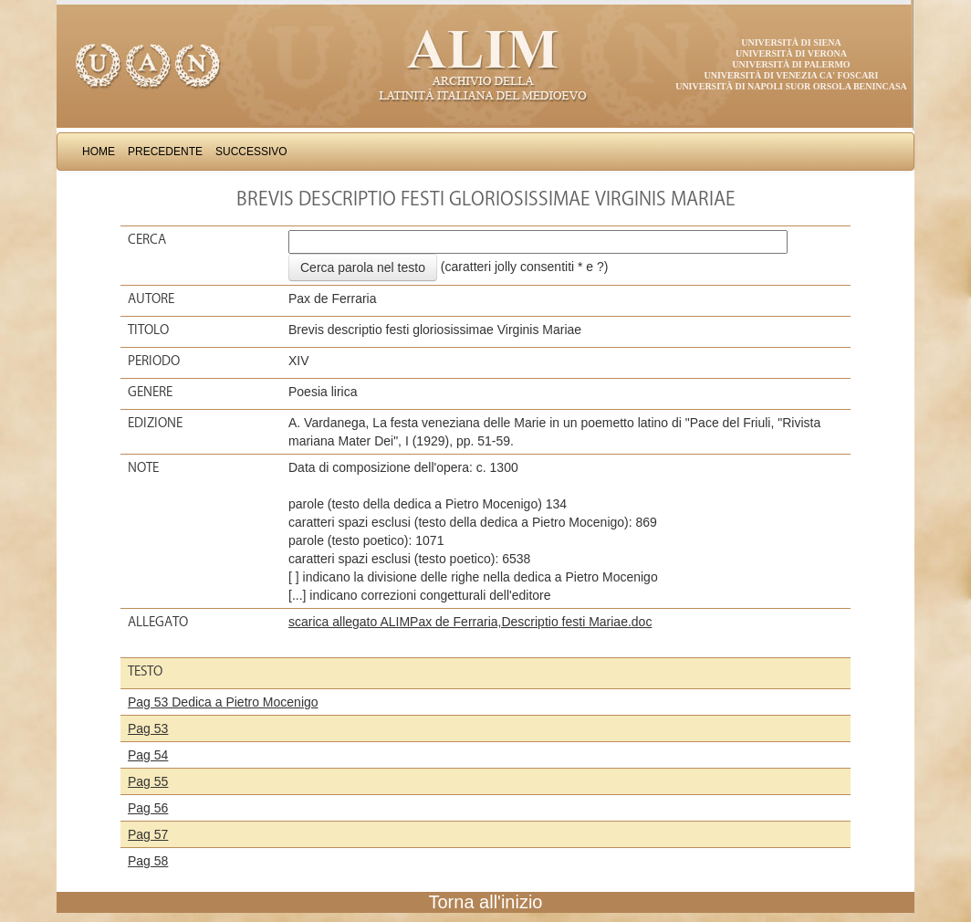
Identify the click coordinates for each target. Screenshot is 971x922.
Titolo (148, 329)
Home (98, 151)
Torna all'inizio (486, 902)
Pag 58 (148, 861)
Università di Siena (790, 42)
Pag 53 (148, 728)
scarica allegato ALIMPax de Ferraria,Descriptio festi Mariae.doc (470, 621)
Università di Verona (791, 53)
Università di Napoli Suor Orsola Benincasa (791, 86)
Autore (151, 298)
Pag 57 (148, 834)
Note (143, 467)
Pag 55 (148, 781)
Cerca (147, 239)
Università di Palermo (791, 64)
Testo (145, 671)
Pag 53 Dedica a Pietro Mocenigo (223, 702)
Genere (150, 391)
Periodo (154, 360)
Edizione (155, 422)
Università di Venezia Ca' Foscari (792, 75)
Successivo (251, 151)
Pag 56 (148, 808)
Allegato (158, 621)
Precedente (165, 151)
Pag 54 (148, 755)
